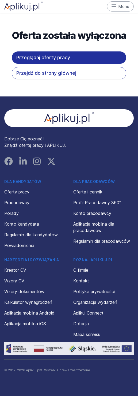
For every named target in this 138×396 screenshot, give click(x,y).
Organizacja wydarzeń (95, 302)
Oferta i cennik (87, 192)
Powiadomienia (19, 245)
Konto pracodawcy (92, 213)
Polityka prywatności (94, 291)
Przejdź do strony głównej (46, 73)
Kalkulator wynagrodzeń (28, 302)
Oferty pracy (16, 192)
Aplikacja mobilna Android (29, 313)
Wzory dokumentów (24, 291)
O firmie (80, 270)
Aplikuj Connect (88, 313)
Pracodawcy (16, 202)
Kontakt (81, 280)
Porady (11, 213)
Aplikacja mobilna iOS (25, 323)
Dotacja (81, 323)
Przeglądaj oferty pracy (43, 57)
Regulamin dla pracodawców (101, 241)
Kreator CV (15, 270)
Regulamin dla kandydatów (31, 234)
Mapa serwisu (86, 334)
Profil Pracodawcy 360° (97, 202)
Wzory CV (14, 280)
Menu (120, 6)
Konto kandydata (21, 224)
